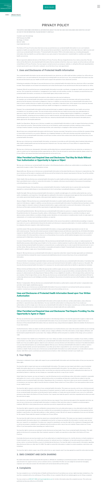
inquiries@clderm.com (46, 479)
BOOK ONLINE (49, 7)
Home (7, 14)
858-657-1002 (33, 479)
